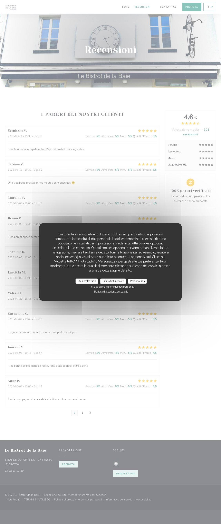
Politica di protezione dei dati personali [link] (112, 287)
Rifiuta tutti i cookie (113, 281)
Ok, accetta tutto (87, 281)
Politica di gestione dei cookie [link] (111, 291)
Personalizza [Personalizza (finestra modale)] (137, 281)
